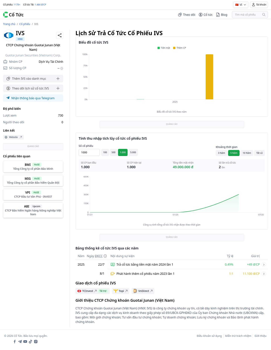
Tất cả (259, 153)
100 (105, 152)
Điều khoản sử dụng (209, 336)
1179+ (17, 4)
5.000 (133, 152)
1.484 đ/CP (40, 4)
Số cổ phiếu (86, 146)
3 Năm (221, 153)
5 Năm (234, 153)
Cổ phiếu (24, 24)
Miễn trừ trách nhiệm (238, 336)
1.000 (123, 152)
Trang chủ (9, 24)
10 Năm (247, 153)
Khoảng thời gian (226, 147)
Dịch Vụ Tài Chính (51, 62)
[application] (172, 80)
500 (114, 152)
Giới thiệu (260, 336)
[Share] (59, 35)
